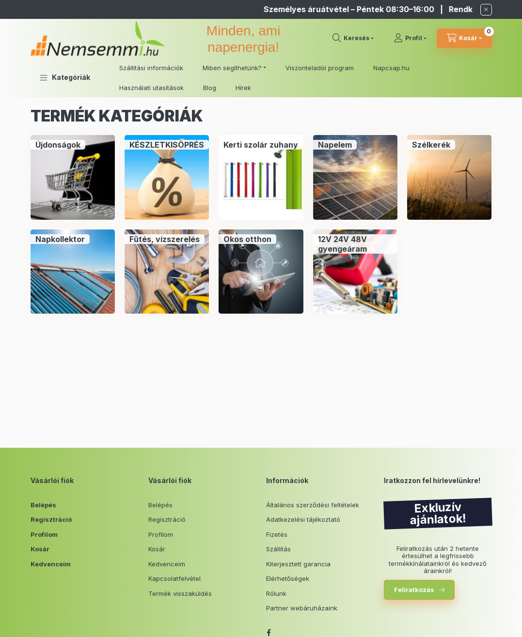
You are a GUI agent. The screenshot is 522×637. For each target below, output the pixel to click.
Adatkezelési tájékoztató (303, 519)
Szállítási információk (151, 68)
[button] (65, 77)
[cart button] (464, 38)
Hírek (243, 87)
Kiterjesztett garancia (298, 564)
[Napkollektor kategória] (60, 239)
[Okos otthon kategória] (247, 239)
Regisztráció (51, 519)
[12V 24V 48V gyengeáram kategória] (355, 244)
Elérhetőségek (287, 578)
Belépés (43, 505)
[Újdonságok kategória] (57, 145)
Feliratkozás (414, 589)
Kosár (40, 549)
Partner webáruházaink (301, 608)
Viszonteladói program (319, 68)
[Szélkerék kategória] (431, 145)
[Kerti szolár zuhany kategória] (260, 145)
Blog (209, 87)
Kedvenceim (51, 564)
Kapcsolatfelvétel (174, 578)
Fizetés (276, 534)
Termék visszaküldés (180, 593)
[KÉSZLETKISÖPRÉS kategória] (166, 145)
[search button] (353, 38)
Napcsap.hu (391, 68)
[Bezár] (486, 9)
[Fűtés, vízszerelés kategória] (164, 239)
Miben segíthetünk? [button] (232, 68)
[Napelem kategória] (335, 145)
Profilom (44, 534)
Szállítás (278, 549)
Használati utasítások (151, 87)
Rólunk (276, 593)
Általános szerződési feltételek (312, 505)
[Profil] (410, 38)
